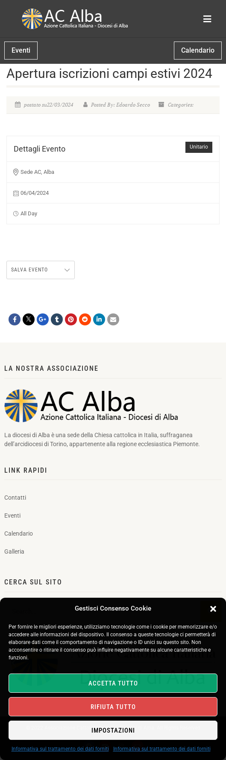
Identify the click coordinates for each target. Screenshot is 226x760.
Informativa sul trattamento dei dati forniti (60, 749)
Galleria (14, 551)
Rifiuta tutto (113, 707)
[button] (213, 609)
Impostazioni (113, 730)
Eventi (12, 515)
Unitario (199, 147)
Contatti (15, 497)
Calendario (18, 533)
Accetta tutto (113, 683)
